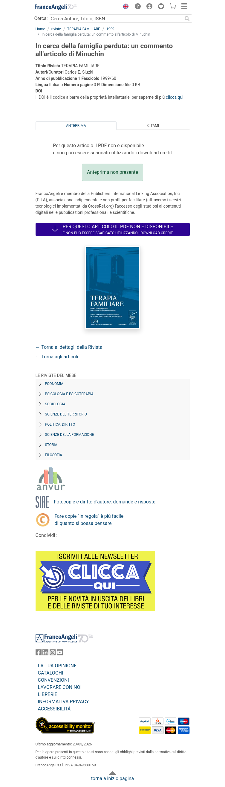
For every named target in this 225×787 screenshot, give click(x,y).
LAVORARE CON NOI (60, 687)
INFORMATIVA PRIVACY (63, 701)
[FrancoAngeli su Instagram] (53, 654)
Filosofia (53, 455)
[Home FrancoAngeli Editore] (55, 7)
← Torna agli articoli (57, 357)
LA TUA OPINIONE (57, 666)
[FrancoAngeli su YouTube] (60, 654)
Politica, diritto (60, 424)
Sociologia (55, 404)
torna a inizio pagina (112, 778)
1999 (110, 29)
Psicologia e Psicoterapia (69, 394)
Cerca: (41, 18)
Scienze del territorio (66, 414)
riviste (56, 29)
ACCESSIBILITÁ (54, 709)
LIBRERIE (47, 694)
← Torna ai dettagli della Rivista (69, 347)
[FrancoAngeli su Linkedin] (45, 654)
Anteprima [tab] (76, 126)
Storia (51, 445)
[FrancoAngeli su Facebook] (39, 654)
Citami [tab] (153, 126)
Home (40, 29)
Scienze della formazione (69, 435)
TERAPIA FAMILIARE (83, 29)
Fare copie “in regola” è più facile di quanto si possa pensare (89, 519)
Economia (54, 384)
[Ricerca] (187, 18)
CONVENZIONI (53, 680)
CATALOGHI (50, 673)
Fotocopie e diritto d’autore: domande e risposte (104, 502)
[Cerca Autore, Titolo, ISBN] (116, 18)
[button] (124, 7)
